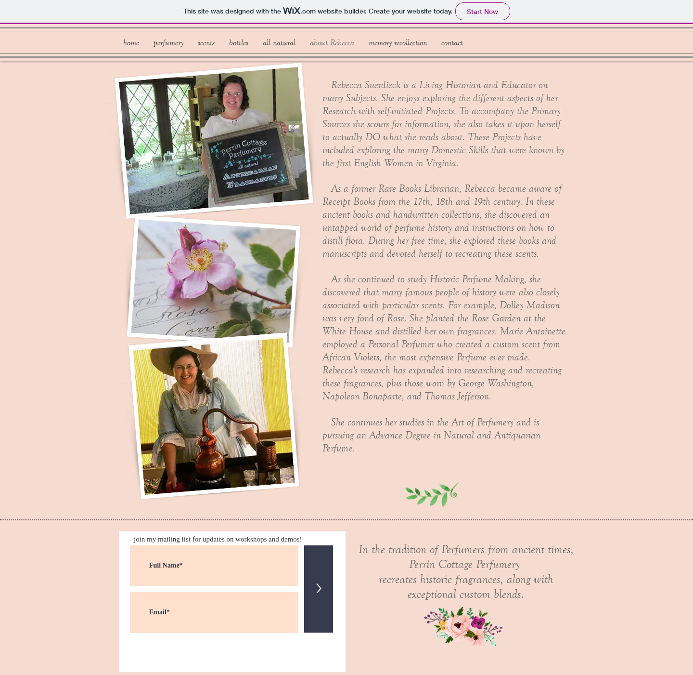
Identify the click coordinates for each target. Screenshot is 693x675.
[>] (318, 589)
